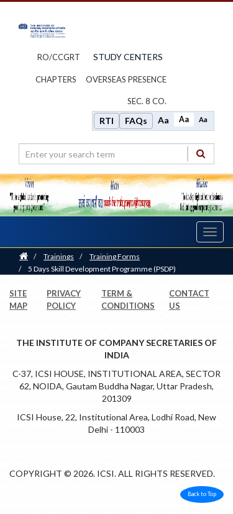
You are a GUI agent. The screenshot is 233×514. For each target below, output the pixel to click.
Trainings (58, 256)
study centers (128, 56)
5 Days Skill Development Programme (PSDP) (102, 268)
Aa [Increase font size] (163, 120)
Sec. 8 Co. (147, 101)
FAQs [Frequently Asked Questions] (136, 120)
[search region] (116, 153)
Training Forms (114, 256)
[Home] (24, 256)
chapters (55, 79)
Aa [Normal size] (184, 119)
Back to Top (202, 493)
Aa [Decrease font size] (203, 119)
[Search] (200, 153)
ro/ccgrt (58, 57)
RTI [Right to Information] (106, 120)
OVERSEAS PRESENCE (126, 79)
